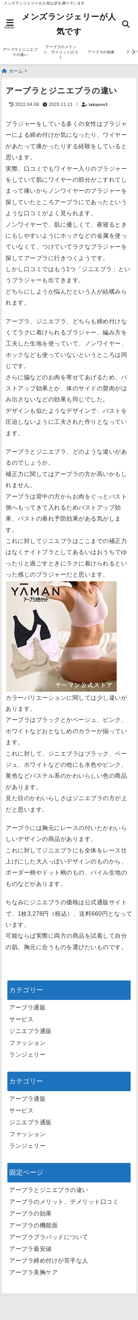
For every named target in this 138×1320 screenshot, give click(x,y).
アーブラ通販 (27, 1007)
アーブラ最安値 (30, 1249)
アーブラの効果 (101, 52)
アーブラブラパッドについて (48, 1237)
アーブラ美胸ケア (33, 1272)
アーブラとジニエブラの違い (20, 52)
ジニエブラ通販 (30, 1031)
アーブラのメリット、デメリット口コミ (60, 52)
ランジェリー (27, 1054)
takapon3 (98, 104)
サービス (21, 1019)
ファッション (27, 1043)
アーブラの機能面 (33, 1225)
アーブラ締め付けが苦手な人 (48, 1260)
